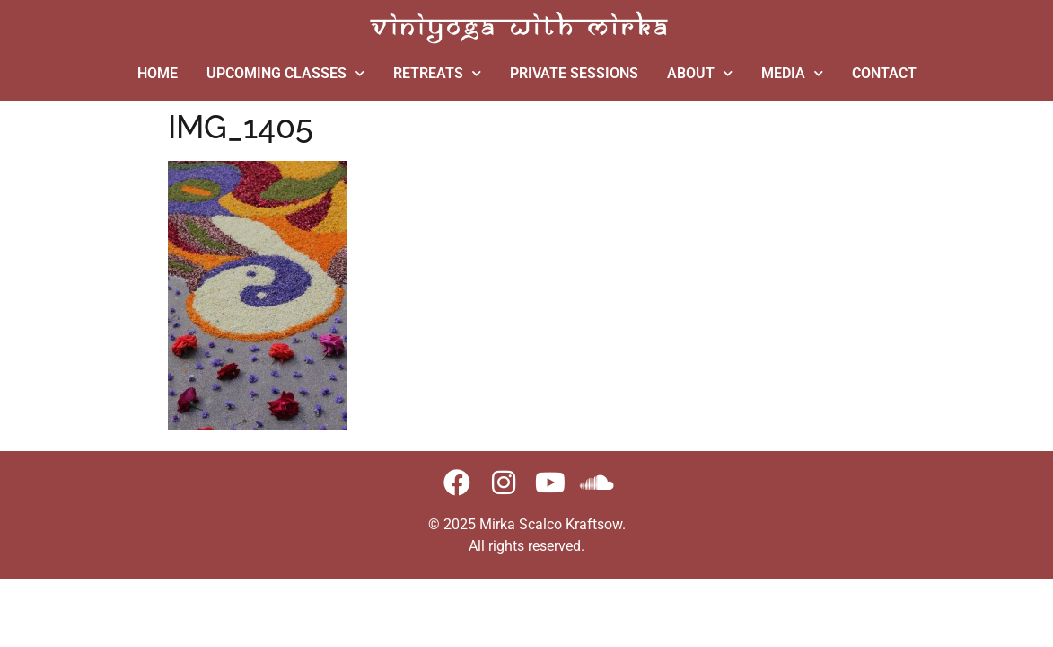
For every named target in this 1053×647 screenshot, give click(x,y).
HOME (157, 73)
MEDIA (792, 73)
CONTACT (884, 73)
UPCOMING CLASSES (285, 73)
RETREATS (437, 73)
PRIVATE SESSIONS (574, 73)
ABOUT (700, 73)
